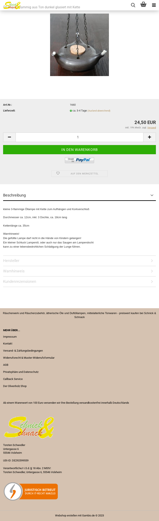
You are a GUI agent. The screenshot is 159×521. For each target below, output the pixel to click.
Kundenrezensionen (19, 281)
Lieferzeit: (9, 110)
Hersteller (11, 260)
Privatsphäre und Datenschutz (20, 371)
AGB (5, 364)
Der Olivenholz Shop (15, 386)
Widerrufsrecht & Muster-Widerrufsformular (28, 357)
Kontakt (7, 343)
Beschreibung (14, 195)
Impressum (10, 336)
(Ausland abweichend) (99, 110)
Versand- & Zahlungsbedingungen (23, 350)
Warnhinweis (14, 271)
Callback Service (13, 379)
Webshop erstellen (66, 515)
